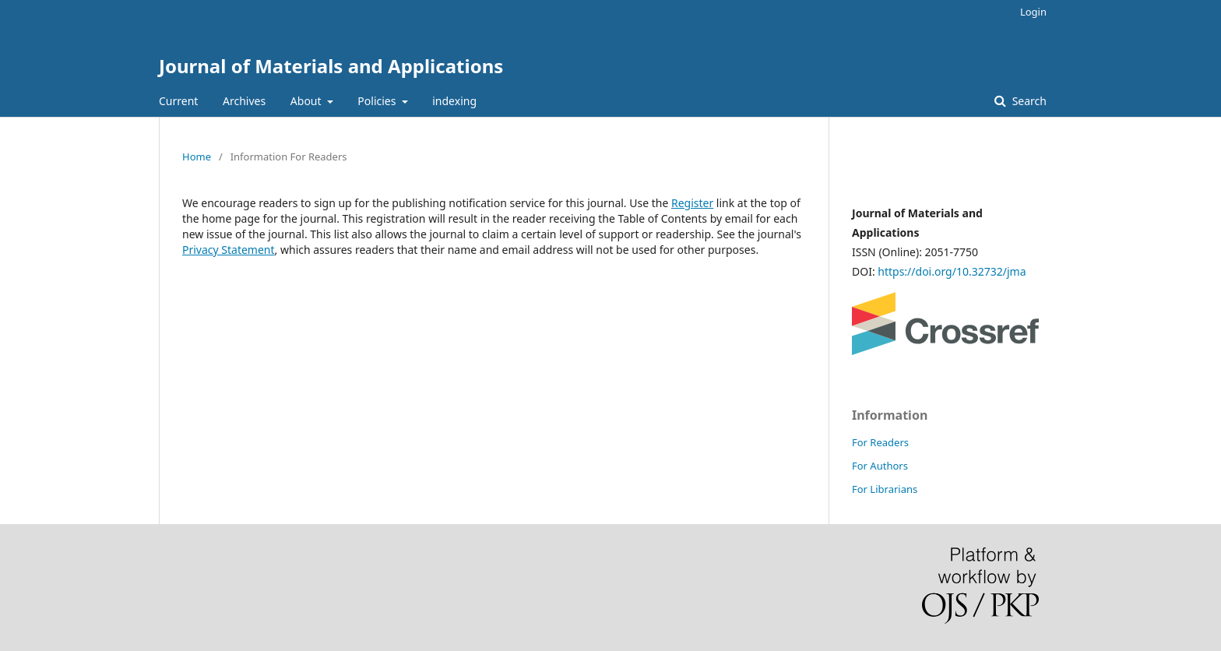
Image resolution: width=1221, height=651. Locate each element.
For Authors (880, 466)
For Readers (880, 442)
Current (178, 100)
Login (1033, 12)
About (307, 100)
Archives (244, 100)
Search (1028, 100)
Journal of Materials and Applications (331, 66)
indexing (454, 100)
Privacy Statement (228, 249)
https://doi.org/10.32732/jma (952, 271)
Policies (378, 100)
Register (692, 202)
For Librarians (884, 489)
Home (196, 157)
